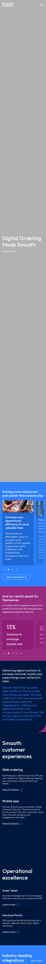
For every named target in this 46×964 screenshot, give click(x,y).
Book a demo (36, 960)
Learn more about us (16, 577)
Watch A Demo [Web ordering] (10, 789)
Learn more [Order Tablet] (8, 904)
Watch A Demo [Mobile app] (10, 823)
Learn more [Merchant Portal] (8, 931)
